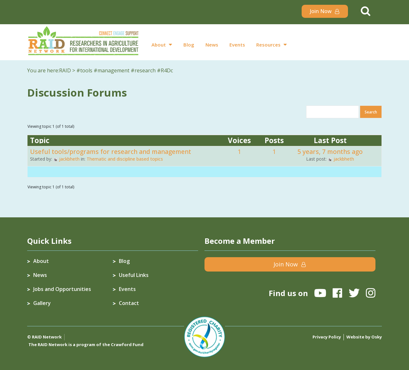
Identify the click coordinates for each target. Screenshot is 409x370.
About (158, 44)
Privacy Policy (327, 337)
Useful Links (134, 275)
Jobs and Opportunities (62, 289)
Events (237, 44)
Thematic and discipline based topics (125, 159)
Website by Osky (364, 337)
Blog (188, 44)
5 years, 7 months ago (330, 151)
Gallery (42, 303)
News (211, 44)
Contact (129, 303)
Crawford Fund (127, 344)
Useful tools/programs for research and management (110, 151)
